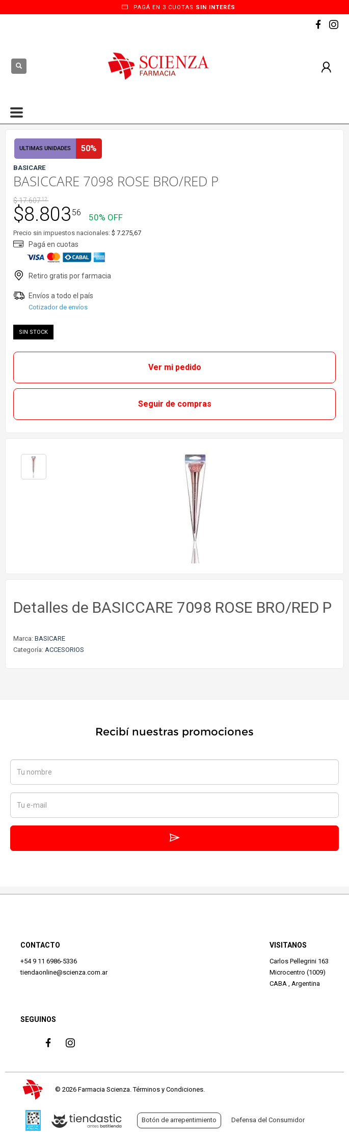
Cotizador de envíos (58, 307)
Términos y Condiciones (168, 1089)
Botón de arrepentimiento (179, 1120)
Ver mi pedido (174, 367)
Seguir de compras (174, 404)
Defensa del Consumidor (268, 1120)
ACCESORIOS (64, 649)
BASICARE (50, 638)
